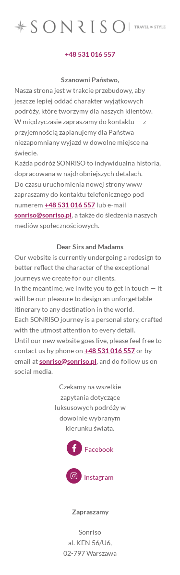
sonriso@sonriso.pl (67, 361)
